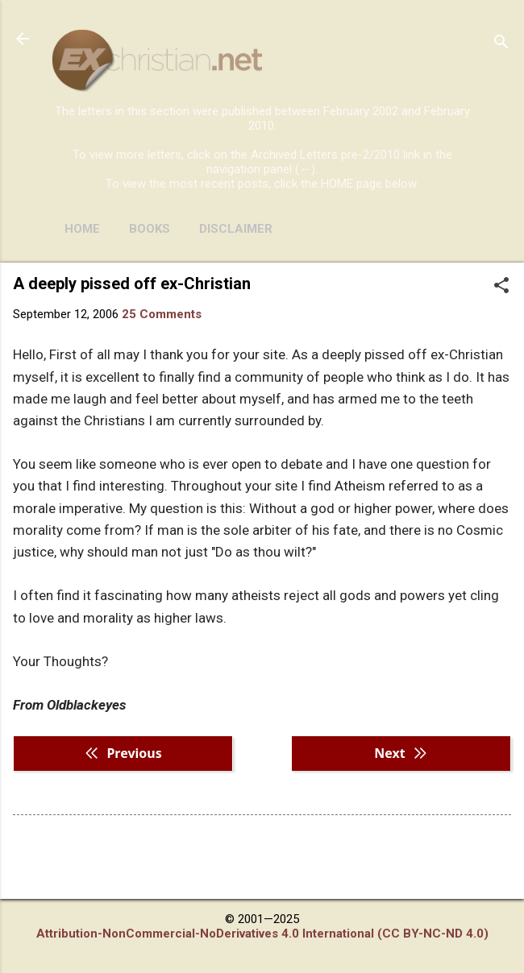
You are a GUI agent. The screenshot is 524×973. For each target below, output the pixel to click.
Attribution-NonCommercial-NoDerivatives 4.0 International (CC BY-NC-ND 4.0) (262, 933)
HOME (82, 229)
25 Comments (162, 314)
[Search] (501, 43)
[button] (501, 286)
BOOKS (149, 229)
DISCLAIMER (235, 229)
